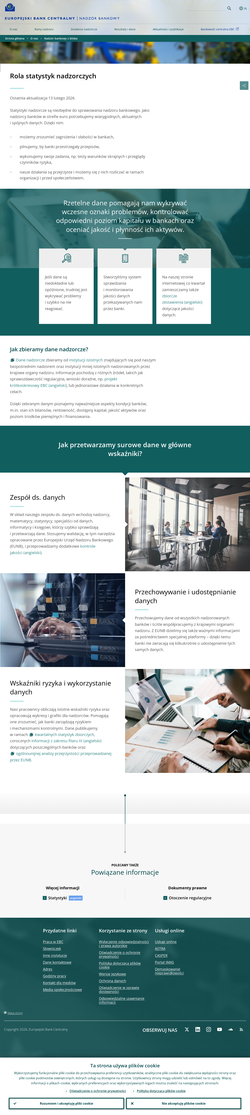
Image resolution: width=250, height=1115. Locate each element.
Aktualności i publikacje (168, 29)
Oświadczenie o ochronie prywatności (119, 954)
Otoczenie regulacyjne (190, 897)
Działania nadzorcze (84, 29)
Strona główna (14, 38)
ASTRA (160, 948)
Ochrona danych (112, 980)
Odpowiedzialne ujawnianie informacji (121, 1000)
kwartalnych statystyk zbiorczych (64, 734)
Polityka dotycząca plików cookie (120, 965)
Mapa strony (15, 1013)
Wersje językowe (112, 974)
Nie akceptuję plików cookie (184, 1103)
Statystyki (57, 897)
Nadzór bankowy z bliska (60, 38)
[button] (235, 8)
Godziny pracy (54, 976)
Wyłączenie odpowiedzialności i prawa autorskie (124, 943)
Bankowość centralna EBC (220, 29)
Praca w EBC (53, 941)
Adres (47, 969)
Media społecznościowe (62, 989)
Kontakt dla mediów (59, 982)
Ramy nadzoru (44, 29)
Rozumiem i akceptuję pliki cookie (66, 1103)
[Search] (206, 8)
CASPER (161, 955)
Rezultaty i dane (124, 29)
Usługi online (166, 941)
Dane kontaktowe (57, 962)
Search (229, 8)
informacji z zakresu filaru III (56, 740)
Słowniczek (52, 948)
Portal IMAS (164, 962)
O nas (13, 29)
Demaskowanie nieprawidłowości (169, 971)
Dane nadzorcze (30, 360)
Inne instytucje (55, 955)
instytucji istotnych (86, 360)
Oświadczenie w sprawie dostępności (119, 989)
